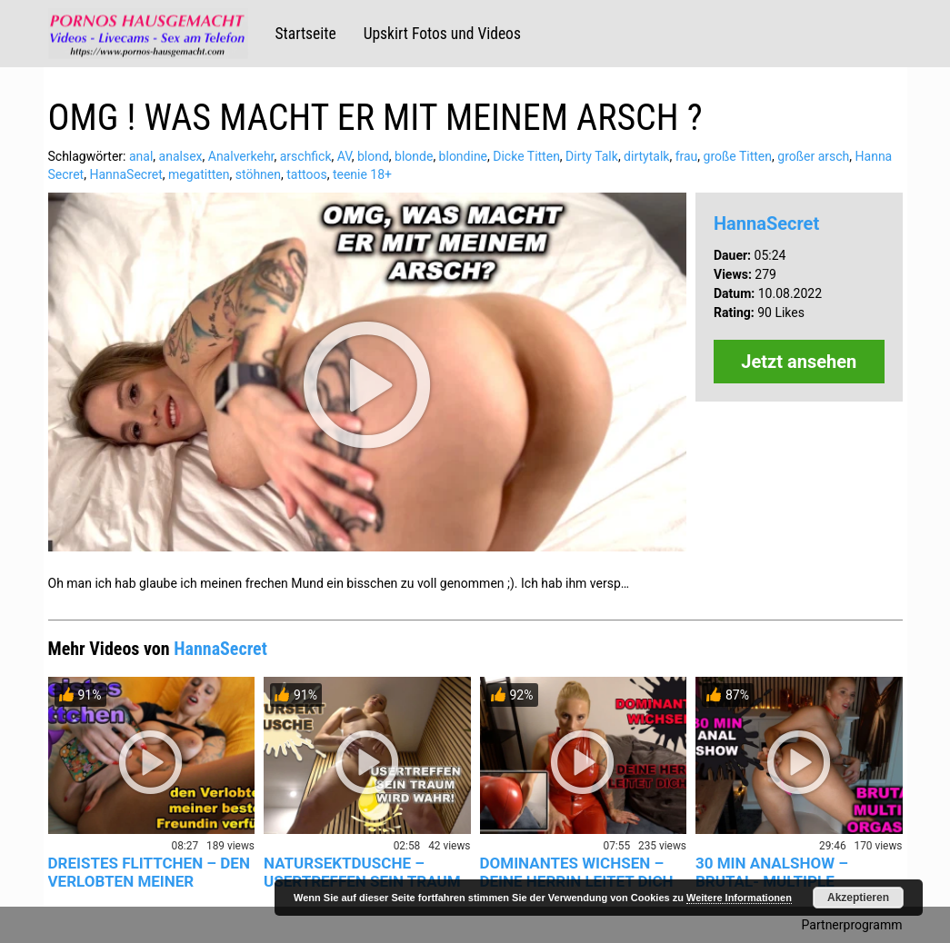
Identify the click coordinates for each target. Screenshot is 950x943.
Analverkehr (241, 156)
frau (686, 156)
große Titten (738, 156)
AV (344, 156)
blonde (414, 156)
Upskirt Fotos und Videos (442, 34)
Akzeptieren (858, 897)
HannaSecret (125, 174)
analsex (181, 156)
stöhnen (258, 174)
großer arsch (813, 156)
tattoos (306, 174)
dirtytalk (646, 156)
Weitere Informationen (739, 897)
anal (141, 156)
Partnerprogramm (852, 925)
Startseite (305, 34)
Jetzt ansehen (798, 361)
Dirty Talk (591, 156)
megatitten (198, 174)
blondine (463, 156)
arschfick (306, 156)
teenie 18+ (362, 174)
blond (373, 156)
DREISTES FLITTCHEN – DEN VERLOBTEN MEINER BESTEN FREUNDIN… (149, 881)
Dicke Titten (526, 156)
